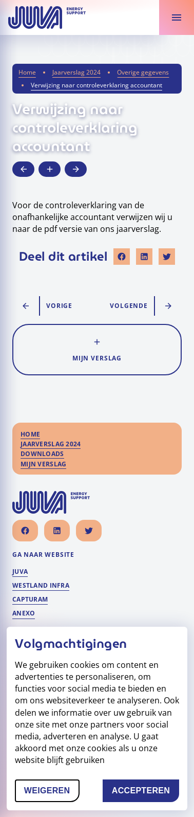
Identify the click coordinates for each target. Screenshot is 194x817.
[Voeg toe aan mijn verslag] (49, 169)
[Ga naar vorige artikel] (23, 169)
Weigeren (52, 792)
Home (27, 72)
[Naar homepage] (47, 17)
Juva (20, 571)
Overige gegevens (143, 72)
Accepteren (145, 792)
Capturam (30, 599)
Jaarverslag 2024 (76, 72)
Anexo (23, 613)
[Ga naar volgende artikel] (76, 169)
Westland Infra (40, 585)
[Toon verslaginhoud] (176, 17)
